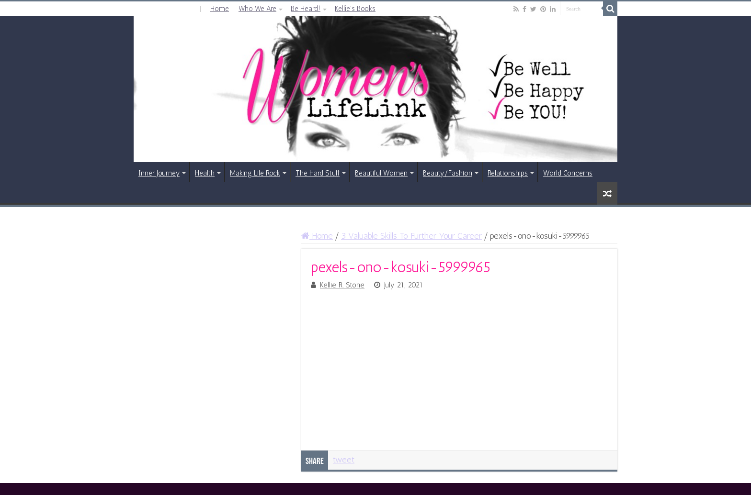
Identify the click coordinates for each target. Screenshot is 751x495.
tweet (343, 459)
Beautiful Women (381, 173)
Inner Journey (159, 173)
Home (219, 8)
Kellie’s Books (355, 8)
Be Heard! (305, 8)
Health (205, 173)
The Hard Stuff (318, 173)
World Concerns (567, 173)
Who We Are (257, 8)
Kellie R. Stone (342, 285)
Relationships (508, 173)
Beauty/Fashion (447, 173)
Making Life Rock (255, 173)
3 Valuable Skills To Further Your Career (411, 236)
